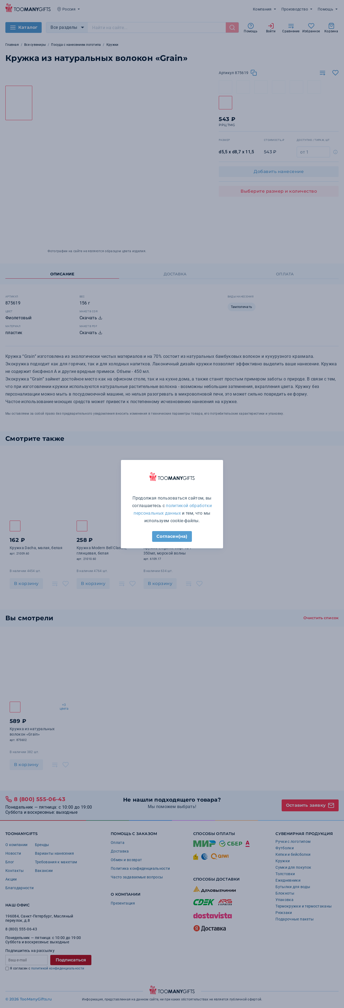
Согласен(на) (171, 536)
